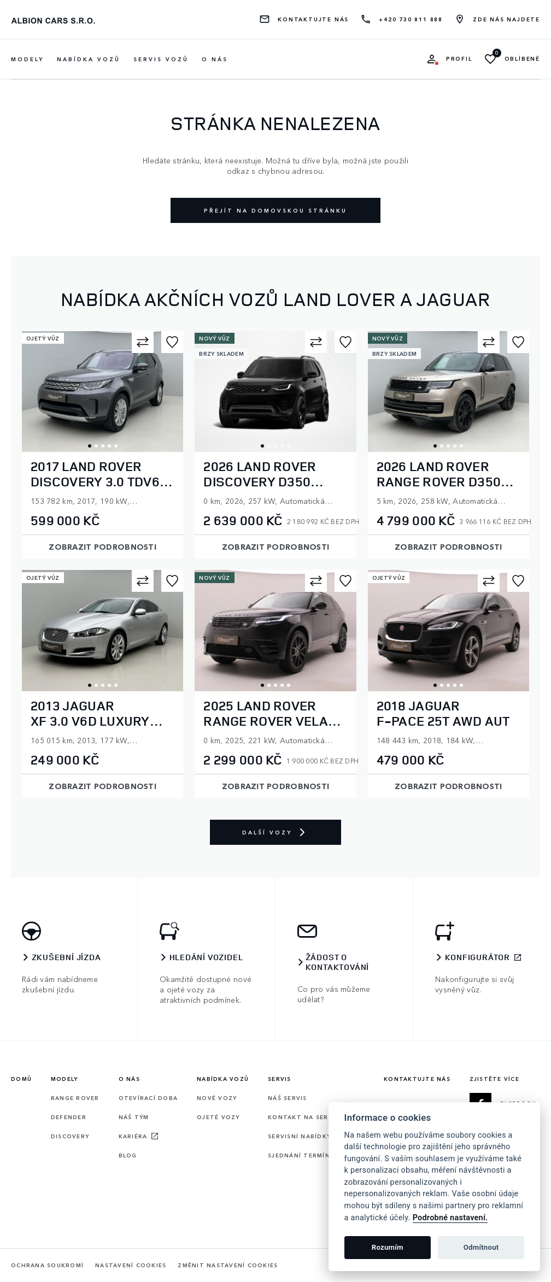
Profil (459, 58)
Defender (68, 1117)
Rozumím (387, 1247)
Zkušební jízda (66, 957)
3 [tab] (102, 446)
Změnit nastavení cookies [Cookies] (228, 1265)
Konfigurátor (478, 957)
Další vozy (275, 832)
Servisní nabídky (299, 1136)
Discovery (70, 1136)
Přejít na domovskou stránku (275, 210)
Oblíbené (522, 58)
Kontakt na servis (303, 1117)
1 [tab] (89, 446)
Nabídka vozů (223, 1079)
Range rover (75, 1098)
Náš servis (287, 1098)
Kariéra (133, 1136)
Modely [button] (27, 59)
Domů (21, 1079)
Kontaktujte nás (313, 19)
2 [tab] (96, 446)
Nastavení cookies (130, 1265)
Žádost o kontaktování (338, 962)
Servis (279, 1079)
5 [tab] (116, 446)
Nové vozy (217, 1098)
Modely (64, 1079)
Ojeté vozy (218, 1117)
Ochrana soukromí (47, 1265)
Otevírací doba (148, 1098)
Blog (128, 1155)
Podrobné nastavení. (450, 1217)
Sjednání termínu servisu (316, 1155)
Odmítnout (481, 1247)
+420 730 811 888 (411, 19)
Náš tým (134, 1117)
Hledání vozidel (206, 957)
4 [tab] (109, 446)
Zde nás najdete (506, 19)
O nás (215, 59)
